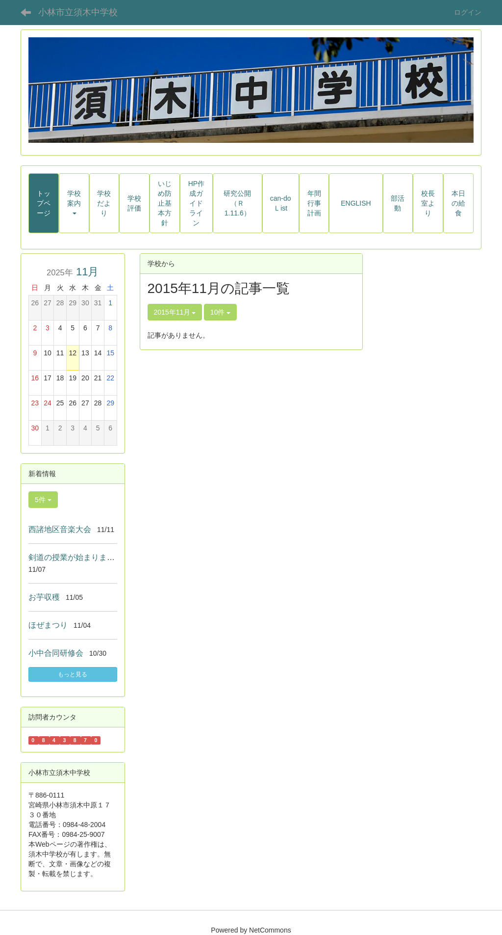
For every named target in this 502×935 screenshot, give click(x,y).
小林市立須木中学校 (78, 12)
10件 (220, 312)
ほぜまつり (48, 625)
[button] (74, 203)
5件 (43, 500)
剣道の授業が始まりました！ (79, 557)
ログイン (467, 12)
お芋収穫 (44, 597)
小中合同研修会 (55, 653)
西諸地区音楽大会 (59, 529)
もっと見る (72, 674)
